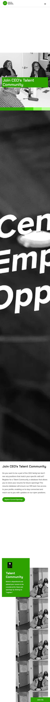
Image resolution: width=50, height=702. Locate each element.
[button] (45, 4)
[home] (7, 4)
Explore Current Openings (14, 499)
